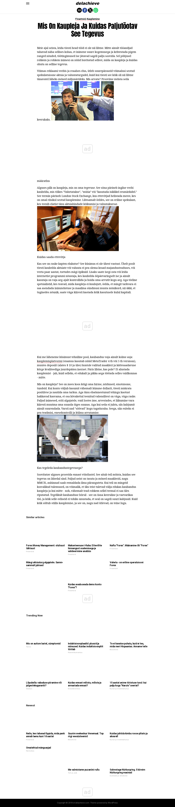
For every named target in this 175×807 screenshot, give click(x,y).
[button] (27, 3)
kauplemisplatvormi (49, 361)
